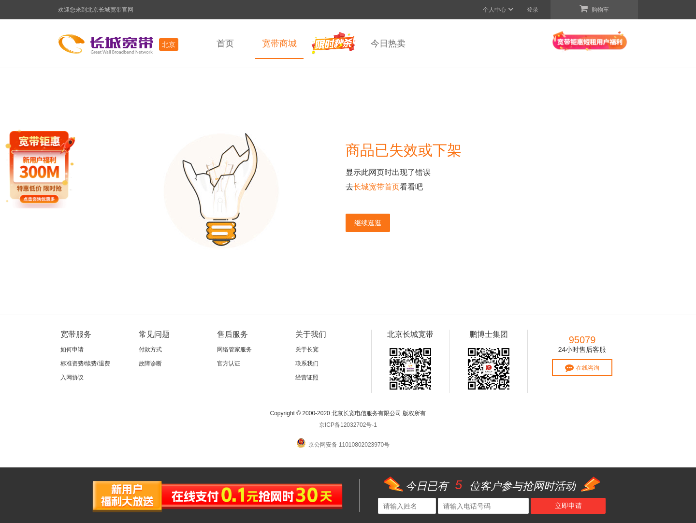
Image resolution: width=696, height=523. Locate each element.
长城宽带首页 (376, 187)
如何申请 (72, 349)
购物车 (594, 8)
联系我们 (307, 363)
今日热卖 (388, 43)
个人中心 (498, 9)
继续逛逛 (367, 223)
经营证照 (307, 377)
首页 (225, 43)
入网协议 (72, 377)
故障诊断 (150, 363)
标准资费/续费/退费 (85, 363)
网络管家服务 (234, 349)
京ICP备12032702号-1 (348, 424)
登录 (532, 9)
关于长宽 (307, 349)
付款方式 (150, 349)
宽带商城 (279, 43)
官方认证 (228, 363)
